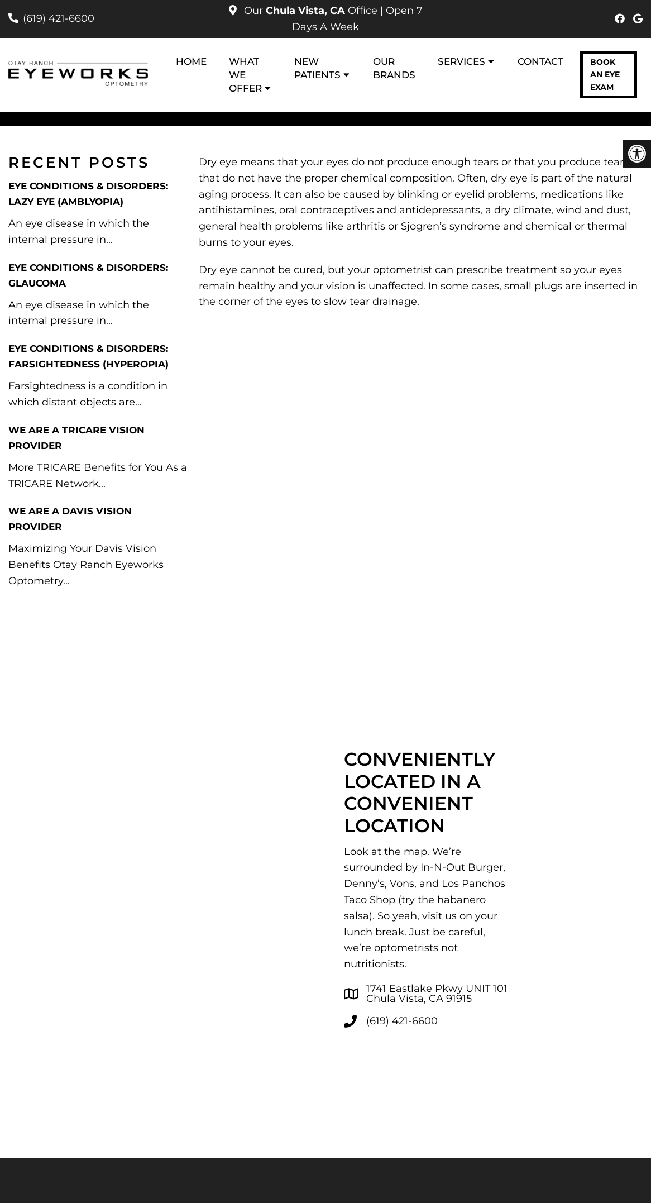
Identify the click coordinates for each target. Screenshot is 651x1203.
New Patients (317, 68)
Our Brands (394, 68)
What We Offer (245, 75)
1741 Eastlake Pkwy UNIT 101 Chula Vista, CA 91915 (437, 994)
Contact (540, 61)
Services (461, 61)
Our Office (310, 10)
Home (191, 61)
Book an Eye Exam (605, 74)
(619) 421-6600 (58, 18)
